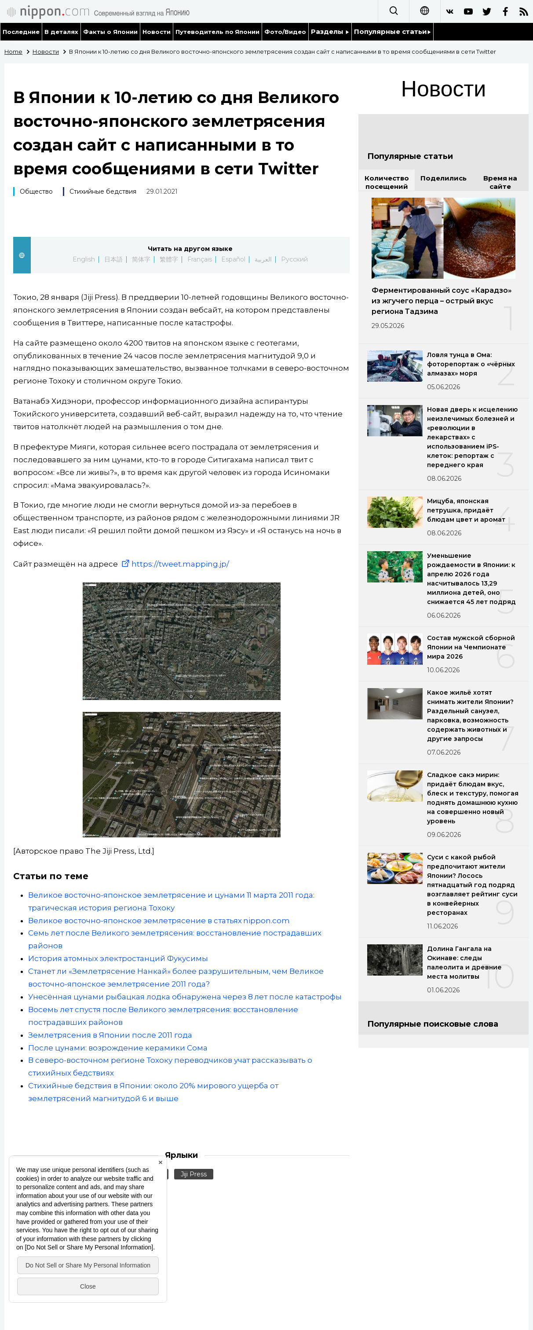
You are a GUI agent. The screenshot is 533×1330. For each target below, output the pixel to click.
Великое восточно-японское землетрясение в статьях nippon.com (159, 920)
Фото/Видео (285, 31)
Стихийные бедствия (102, 191)
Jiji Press (194, 1174)
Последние (21, 31)
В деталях (61, 31)
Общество (36, 191)
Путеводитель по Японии (217, 31)
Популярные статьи (392, 31)
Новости (156, 31)
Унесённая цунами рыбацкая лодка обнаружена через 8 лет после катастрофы (185, 996)
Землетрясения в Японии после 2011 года (110, 1035)
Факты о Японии (110, 31)
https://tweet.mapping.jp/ (174, 564)
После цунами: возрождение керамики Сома (118, 1047)
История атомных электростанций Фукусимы (118, 958)
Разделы (330, 31)
